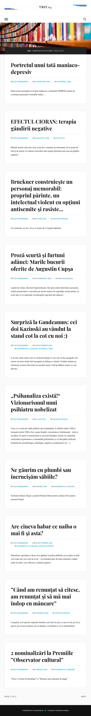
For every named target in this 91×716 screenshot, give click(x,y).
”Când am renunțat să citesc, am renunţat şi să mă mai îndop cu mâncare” (45, 596)
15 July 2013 (41, 419)
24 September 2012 (44, 543)
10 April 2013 (41, 486)
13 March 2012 (42, 613)
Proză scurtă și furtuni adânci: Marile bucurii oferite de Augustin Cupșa (42, 261)
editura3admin (20, 82)
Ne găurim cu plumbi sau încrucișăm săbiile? (41, 473)
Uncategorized (60, 219)
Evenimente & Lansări (27, 349)
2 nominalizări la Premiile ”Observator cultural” (42, 656)
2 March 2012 (41, 669)
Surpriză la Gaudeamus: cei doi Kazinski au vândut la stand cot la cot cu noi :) (44, 328)
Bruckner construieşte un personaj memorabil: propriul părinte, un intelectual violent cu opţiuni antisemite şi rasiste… (45, 195)
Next (83, 696)
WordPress (39, 710)
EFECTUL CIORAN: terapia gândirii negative (43, 125)
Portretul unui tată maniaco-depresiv (45, 68)
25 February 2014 (43, 278)
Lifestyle (60, 138)
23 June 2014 (41, 219)
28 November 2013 (44, 345)
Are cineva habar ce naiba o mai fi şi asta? (43, 530)
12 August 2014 (42, 138)
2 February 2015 (43, 82)
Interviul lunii (64, 82)
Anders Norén (62, 710)
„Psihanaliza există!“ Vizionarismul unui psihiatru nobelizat (35, 402)
